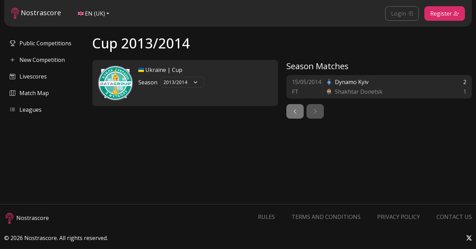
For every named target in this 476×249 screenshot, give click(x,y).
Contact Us (454, 217)
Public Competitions (40, 43)
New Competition (37, 60)
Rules (266, 217)
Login (402, 13)
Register (444, 13)
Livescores (28, 76)
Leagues (26, 109)
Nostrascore (36, 13)
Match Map (29, 93)
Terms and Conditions (326, 217)
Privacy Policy (398, 217)
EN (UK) (91, 13)
